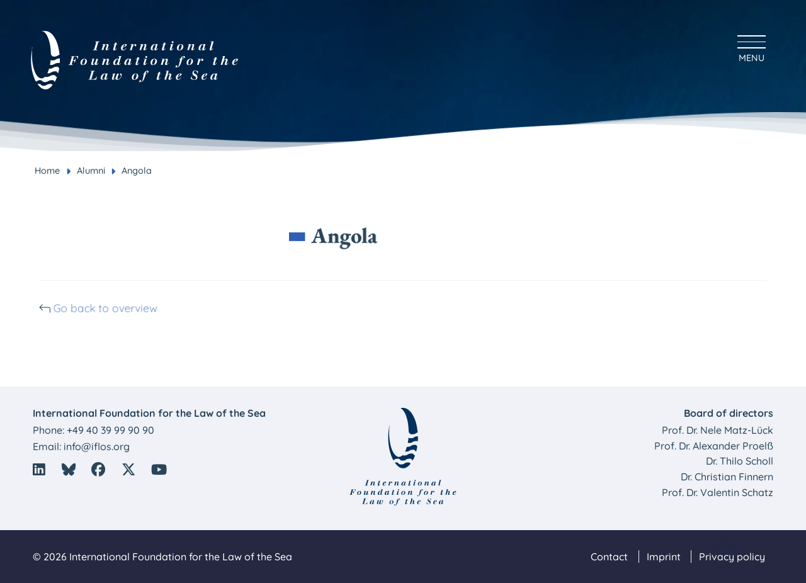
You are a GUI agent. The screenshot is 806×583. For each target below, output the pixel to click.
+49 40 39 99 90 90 (110, 430)
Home (47, 170)
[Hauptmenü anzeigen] (751, 47)
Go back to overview (112, 307)
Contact (609, 556)
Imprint (664, 556)
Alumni (91, 170)
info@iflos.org (97, 446)
